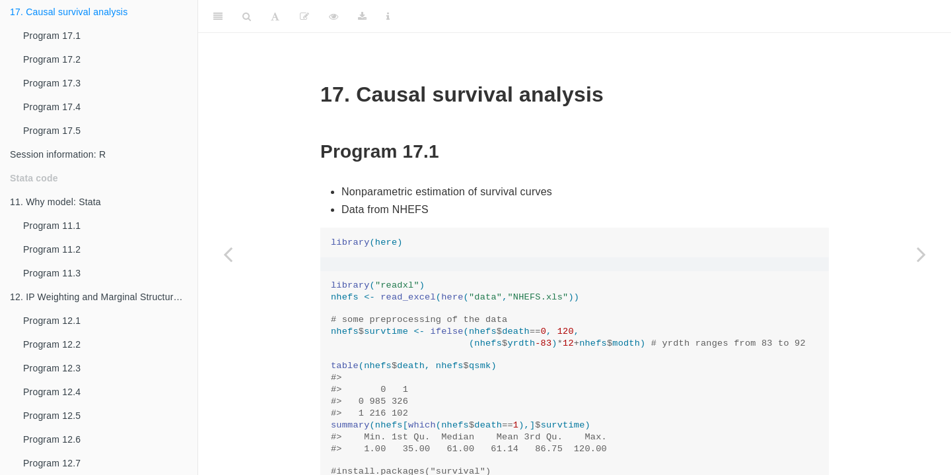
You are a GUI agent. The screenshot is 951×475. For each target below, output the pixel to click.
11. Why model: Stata (55, 202)
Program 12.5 (52, 415)
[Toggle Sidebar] (217, 16)
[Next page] (921, 254)
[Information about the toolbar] (388, 16)
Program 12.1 (52, 320)
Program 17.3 (52, 83)
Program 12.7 (52, 463)
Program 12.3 (52, 368)
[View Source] (333, 16)
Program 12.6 (52, 439)
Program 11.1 (52, 225)
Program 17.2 (52, 59)
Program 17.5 (52, 130)
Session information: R (58, 154)
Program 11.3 (52, 273)
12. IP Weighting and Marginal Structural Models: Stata (103, 297)
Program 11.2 (52, 249)
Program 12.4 (52, 392)
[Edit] (304, 16)
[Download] (362, 16)
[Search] (246, 16)
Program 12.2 (52, 344)
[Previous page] (228, 254)
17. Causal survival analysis (68, 12)
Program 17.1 (52, 35)
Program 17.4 (52, 107)
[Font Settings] (275, 16)
